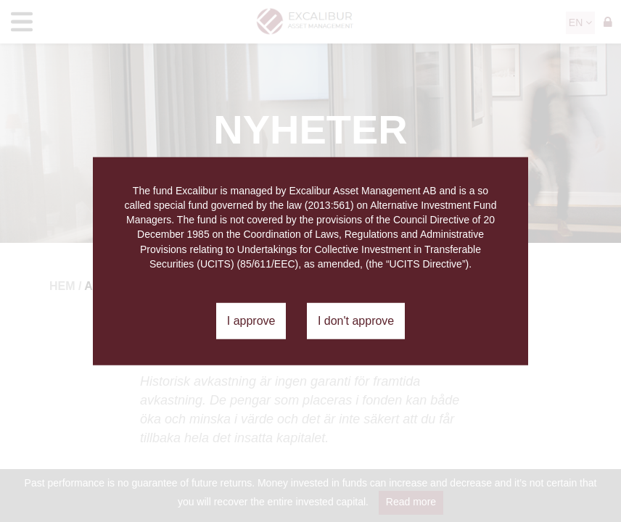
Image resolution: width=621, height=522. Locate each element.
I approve (251, 321)
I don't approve (356, 321)
